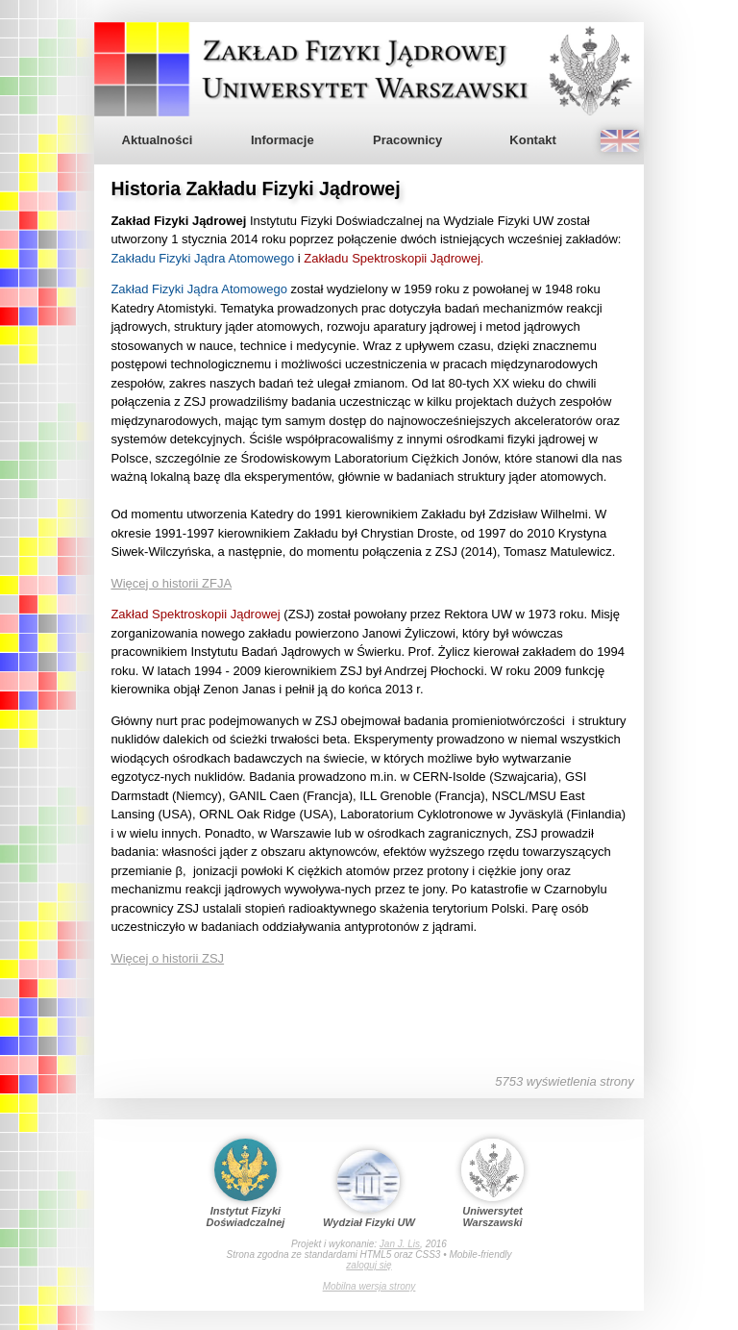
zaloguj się (368, 1265)
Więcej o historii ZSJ (167, 958)
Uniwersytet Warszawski (492, 1183)
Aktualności (157, 140)
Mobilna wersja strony (369, 1286)
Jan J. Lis (400, 1244)
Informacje (282, 140)
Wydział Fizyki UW (369, 1189)
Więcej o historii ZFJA (171, 583)
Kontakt (532, 140)
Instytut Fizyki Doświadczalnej (246, 1183)
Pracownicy (407, 140)
